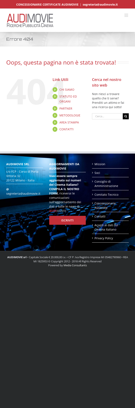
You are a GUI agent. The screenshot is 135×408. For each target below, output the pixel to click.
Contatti (100, 216)
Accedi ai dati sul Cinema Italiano (106, 227)
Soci (97, 173)
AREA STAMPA (69, 122)
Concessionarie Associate (105, 205)
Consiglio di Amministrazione (106, 184)
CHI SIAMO (66, 90)
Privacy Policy (103, 238)
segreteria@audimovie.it (100, 4)
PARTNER (65, 108)
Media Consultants (75, 265)
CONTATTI (66, 129)
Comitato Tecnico (106, 195)
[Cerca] (126, 116)
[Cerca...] (107, 116)
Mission (99, 164)
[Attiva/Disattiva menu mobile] (126, 15)
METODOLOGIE (69, 115)
